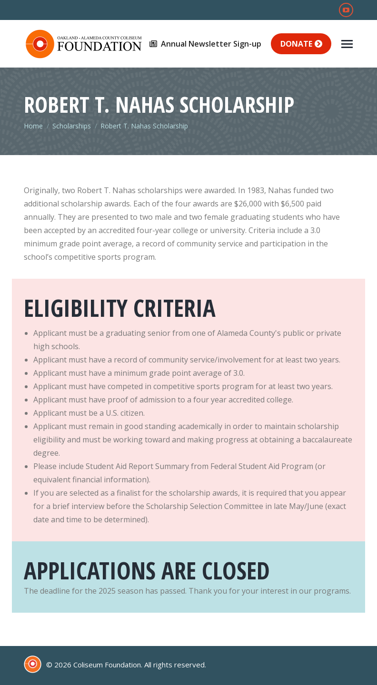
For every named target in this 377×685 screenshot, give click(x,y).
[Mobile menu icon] (347, 44)
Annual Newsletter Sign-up (205, 44)
